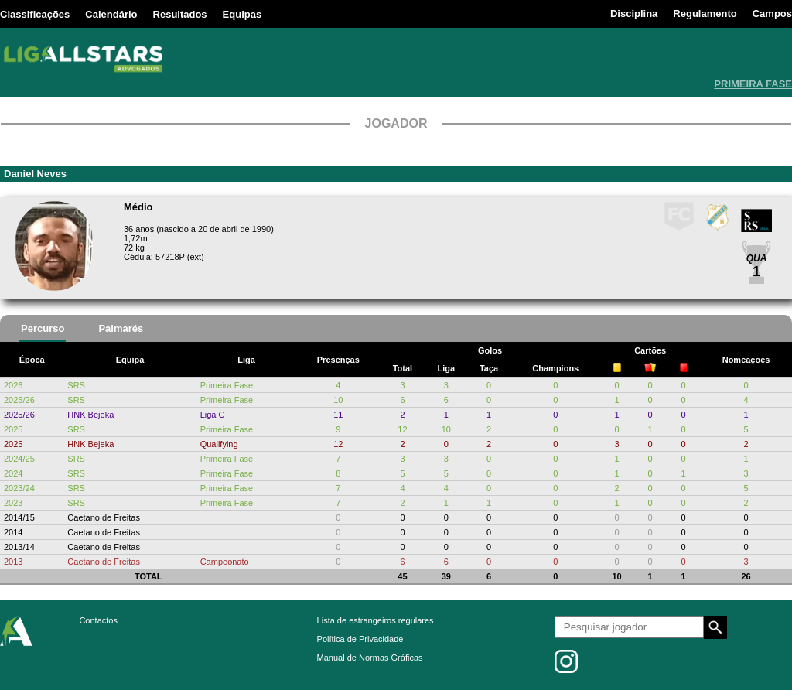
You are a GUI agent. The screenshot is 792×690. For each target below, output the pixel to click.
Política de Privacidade (360, 639)
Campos (772, 13)
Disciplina (633, 13)
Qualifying (219, 444)
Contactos (98, 620)
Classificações (35, 14)
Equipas (242, 14)
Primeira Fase (226, 385)
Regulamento (704, 13)
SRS (76, 385)
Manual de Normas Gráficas (370, 657)
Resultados (180, 14)
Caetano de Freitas (103, 517)
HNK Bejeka (90, 414)
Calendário (111, 14)
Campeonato (224, 561)
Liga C (212, 414)
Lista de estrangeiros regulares (375, 620)
